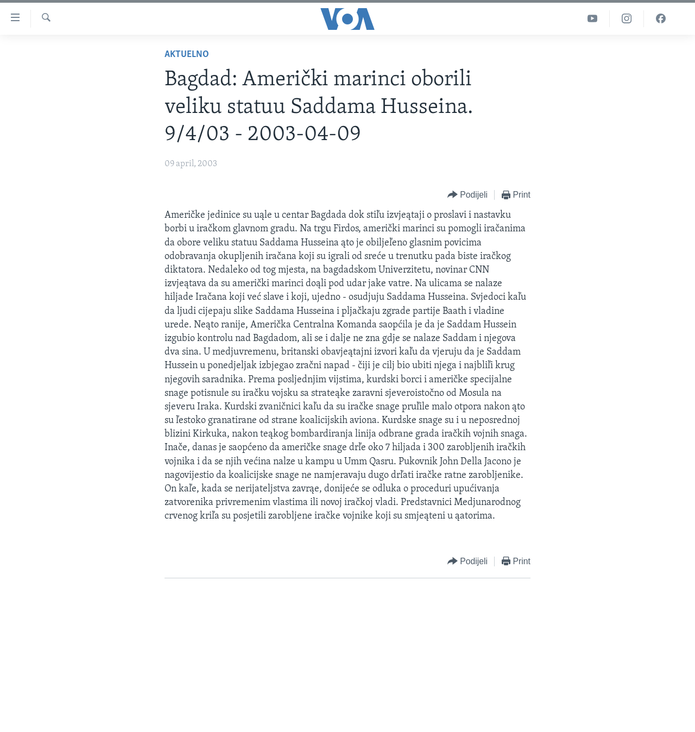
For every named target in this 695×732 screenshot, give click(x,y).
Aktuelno (187, 54)
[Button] (467, 195)
